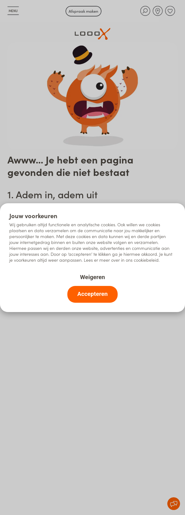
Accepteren (92, 293)
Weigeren (92, 277)
